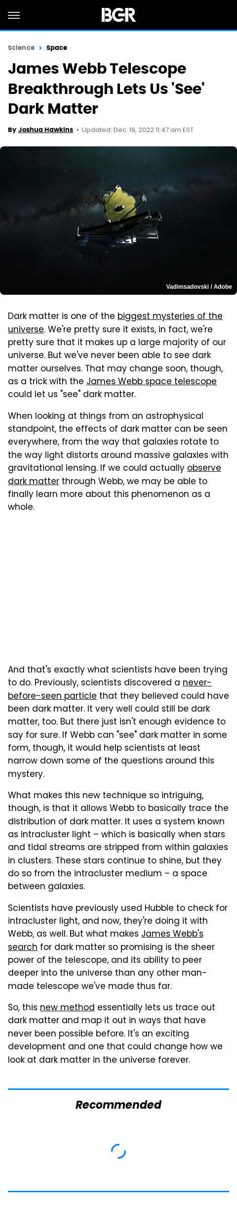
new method (67, 1008)
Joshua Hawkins (45, 130)
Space (57, 48)
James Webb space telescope (151, 382)
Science (21, 48)
